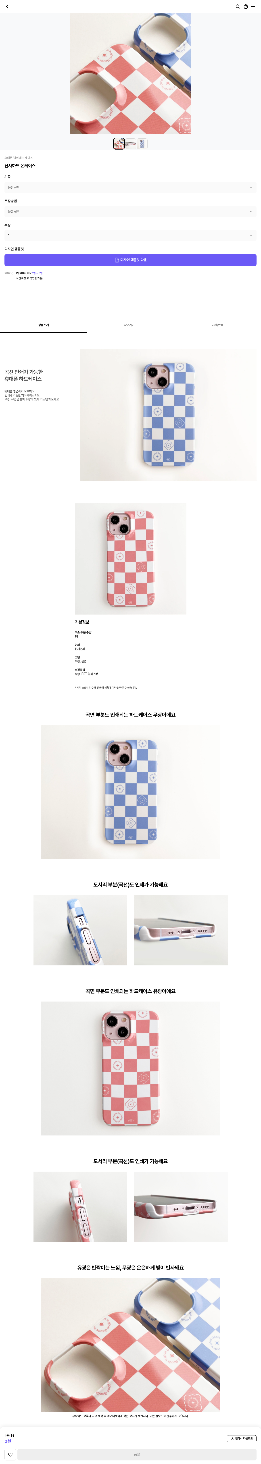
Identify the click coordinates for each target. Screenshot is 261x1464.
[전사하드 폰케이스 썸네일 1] (119, 143)
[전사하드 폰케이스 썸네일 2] (130, 143)
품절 (137, 1454)
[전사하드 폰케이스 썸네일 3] (142, 143)
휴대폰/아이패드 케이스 (18, 158)
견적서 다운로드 (242, 1438)
